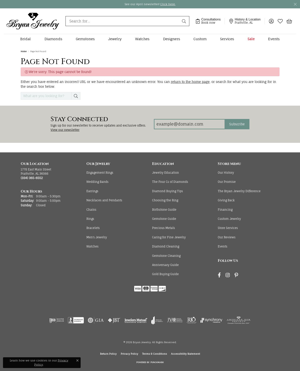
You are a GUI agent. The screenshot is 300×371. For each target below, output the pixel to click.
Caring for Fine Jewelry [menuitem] (169, 237)
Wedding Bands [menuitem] (97, 181)
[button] (271, 21)
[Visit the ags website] (238, 320)
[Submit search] (184, 21)
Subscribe (237, 124)
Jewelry (115, 39)
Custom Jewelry (229, 218)
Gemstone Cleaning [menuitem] (166, 255)
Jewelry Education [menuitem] (165, 172)
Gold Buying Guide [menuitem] (165, 274)
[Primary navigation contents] (150, 39)
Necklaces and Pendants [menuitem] (104, 200)
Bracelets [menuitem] (93, 228)
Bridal (25, 39)
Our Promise (227, 181)
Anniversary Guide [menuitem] (165, 265)
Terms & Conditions (154, 353)
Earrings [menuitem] (92, 191)
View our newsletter (65, 129)
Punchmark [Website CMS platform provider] (157, 362)
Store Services (228, 228)
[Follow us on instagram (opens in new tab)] (228, 275)
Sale (251, 39)
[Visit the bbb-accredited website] (76, 320)
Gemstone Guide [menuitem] (164, 218)
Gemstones (85, 39)
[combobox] (122, 21)
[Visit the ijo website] (56, 320)
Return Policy (108, 353)
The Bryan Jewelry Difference (239, 191)
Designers (171, 39)
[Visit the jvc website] (175, 320)
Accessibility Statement (185, 353)
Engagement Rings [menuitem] (99, 172)
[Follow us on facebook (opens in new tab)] (219, 275)
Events (274, 39)
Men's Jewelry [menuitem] (96, 237)
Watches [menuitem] (92, 246)
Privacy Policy (129, 353)
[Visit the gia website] (96, 320)
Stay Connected (79, 119)
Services (227, 39)
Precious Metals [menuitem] (163, 228)
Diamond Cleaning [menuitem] (165, 246)
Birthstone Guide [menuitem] (164, 209)
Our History (226, 172)
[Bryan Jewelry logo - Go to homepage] (32, 21)
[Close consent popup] (77, 360)
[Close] (295, 4)
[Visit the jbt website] (114, 320)
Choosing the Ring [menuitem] (165, 200)
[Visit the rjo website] (191, 320)
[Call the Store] (32, 178)
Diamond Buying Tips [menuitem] (167, 191)
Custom (200, 39)
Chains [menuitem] (91, 209)
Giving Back (226, 200)
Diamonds (53, 39)
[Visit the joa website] (157, 320)
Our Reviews (227, 237)
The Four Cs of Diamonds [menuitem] (170, 181)
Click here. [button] (168, 4)
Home (23, 51)
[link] (210, 21)
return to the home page (190, 82)
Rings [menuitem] (90, 218)
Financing (225, 209)
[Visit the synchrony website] (211, 320)
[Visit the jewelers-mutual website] (135, 320)
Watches (142, 39)
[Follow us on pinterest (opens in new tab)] (236, 275)
